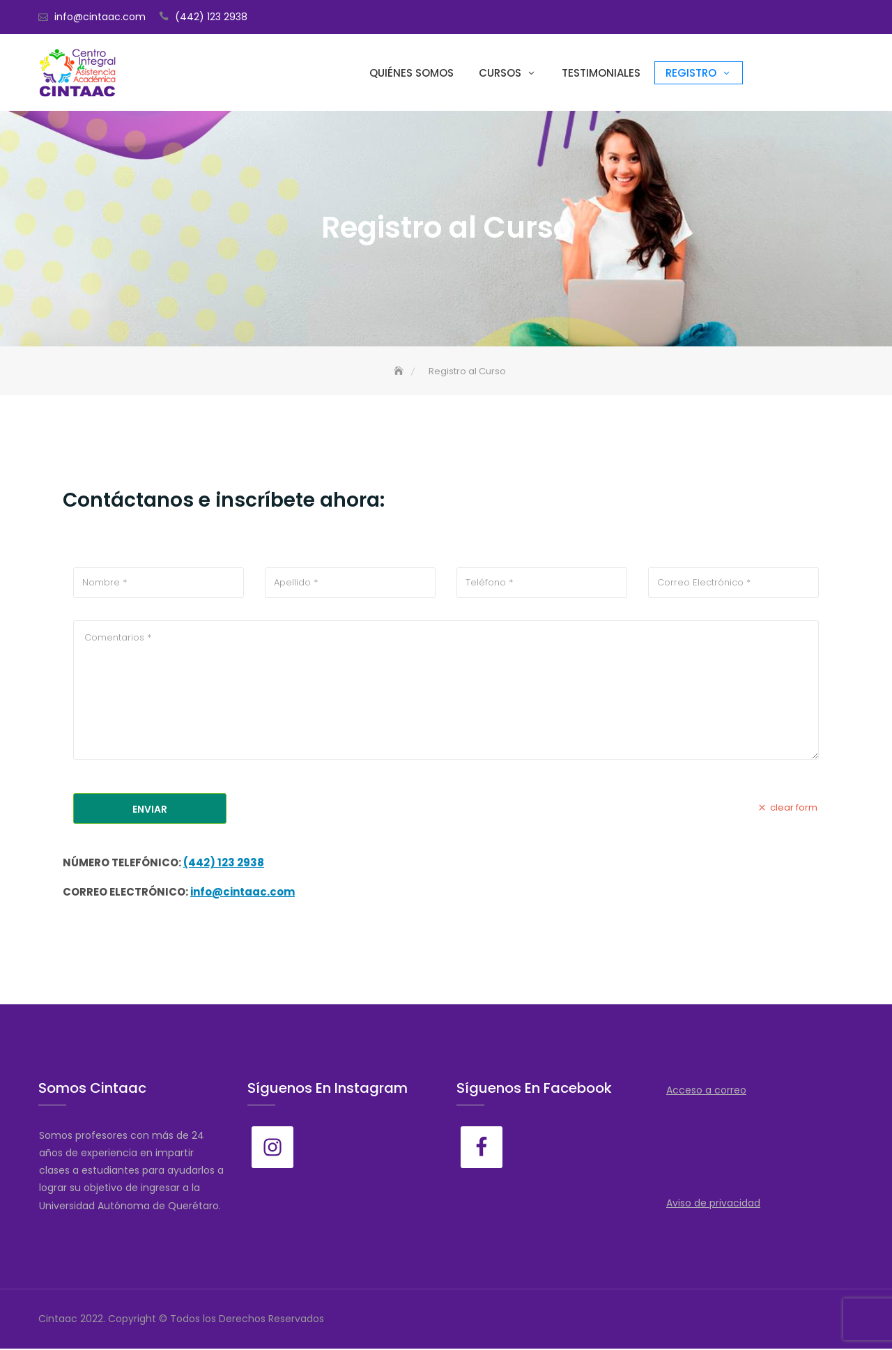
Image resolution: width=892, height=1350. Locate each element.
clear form (786, 809)
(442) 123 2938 (211, 17)
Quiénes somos (411, 73)
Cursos (500, 73)
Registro (691, 73)
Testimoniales (601, 73)
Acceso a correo (706, 1091)
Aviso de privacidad (713, 1204)
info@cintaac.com (100, 17)
